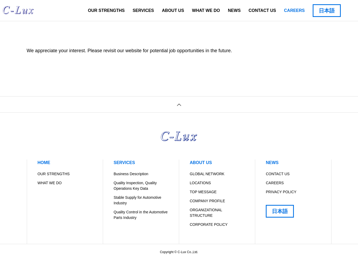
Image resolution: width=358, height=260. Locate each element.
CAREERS (294, 10)
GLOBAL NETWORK (207, 174)
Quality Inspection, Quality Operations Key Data (135, 186)
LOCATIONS (200, 183)
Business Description (131, 174)
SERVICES (143, 10)
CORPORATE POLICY (209, 224)
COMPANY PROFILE (207, 201)
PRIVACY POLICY (281, 192)
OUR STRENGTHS (106, 10)
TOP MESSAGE (203, 192)
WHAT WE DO (206, 10)
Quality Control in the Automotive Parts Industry (141, 215)
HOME (44, 162)
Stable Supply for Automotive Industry (137, 200)
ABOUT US (173, 10)
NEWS (234, 10)
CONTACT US (262, 10)
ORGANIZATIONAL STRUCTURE (206, 213)
